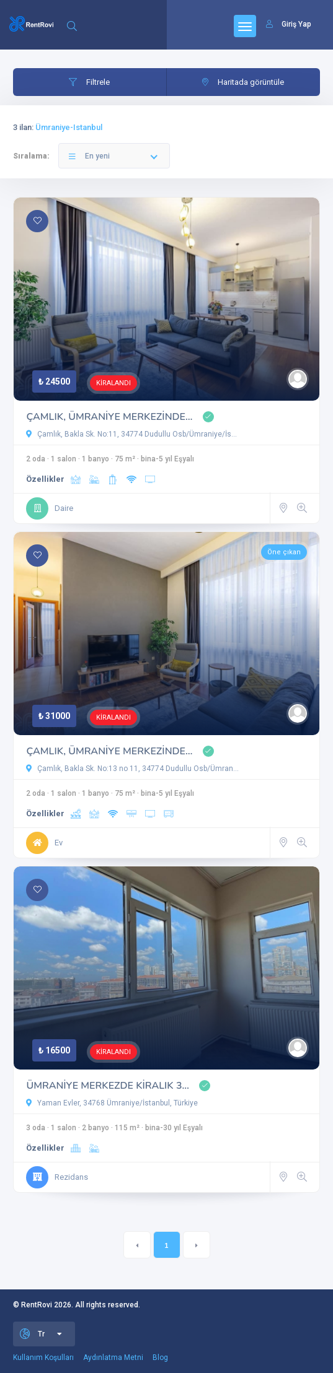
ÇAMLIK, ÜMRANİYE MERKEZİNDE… (109, 417)
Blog (160, 1357)
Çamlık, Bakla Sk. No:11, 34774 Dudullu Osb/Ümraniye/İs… (131, 434)
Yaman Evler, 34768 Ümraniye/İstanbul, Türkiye (112, 1103)
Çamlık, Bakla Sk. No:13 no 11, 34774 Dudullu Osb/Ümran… (132, 768)
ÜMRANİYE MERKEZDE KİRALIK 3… (107, 1085)
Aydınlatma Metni (113, 1357)
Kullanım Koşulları (43, 1357)
